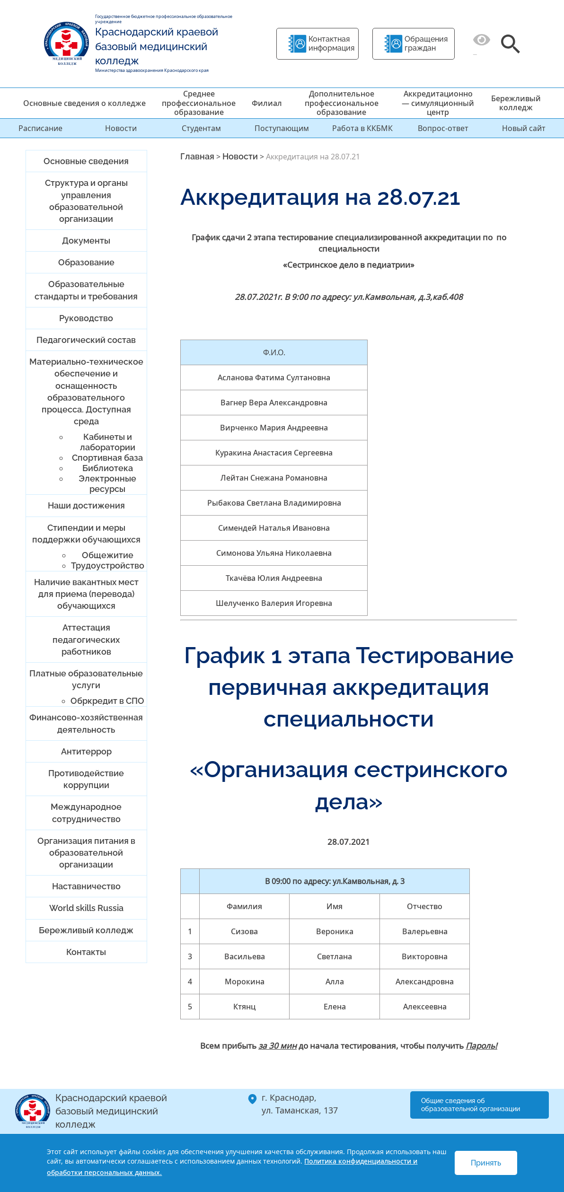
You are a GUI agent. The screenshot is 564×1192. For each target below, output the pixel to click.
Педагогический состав (86, 340)
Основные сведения (86, 161)
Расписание (40, 128)
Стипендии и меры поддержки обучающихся (86, 533)
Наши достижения (86, 505)
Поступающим (282, 128)
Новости (121, 128)
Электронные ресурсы (107, 483)
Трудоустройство (107, 565)
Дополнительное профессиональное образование (342, 102)
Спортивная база (107, 458)
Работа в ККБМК (362, 128)
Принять (486, 1162)
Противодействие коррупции (86, 779)
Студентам (201, 128)
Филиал (267, 103)
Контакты (86, 952)
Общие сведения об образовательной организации (470, 1105)
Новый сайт (524, 128)
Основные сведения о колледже (84, 103)
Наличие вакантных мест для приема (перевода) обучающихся (86, 594)
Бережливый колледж (516, 103)
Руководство (86, 318)
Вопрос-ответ (443, 128)
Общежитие (107, 555)
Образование (86, 262)
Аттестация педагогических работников (86, 639)
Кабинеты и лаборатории (107, 442)
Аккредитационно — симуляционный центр (438, 102)
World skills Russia (86, 908)
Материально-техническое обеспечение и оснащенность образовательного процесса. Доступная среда (86, 391)
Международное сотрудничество (86, 813)
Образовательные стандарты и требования (86, 290)
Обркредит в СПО (107, 701)
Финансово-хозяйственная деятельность (86, 723)
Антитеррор (86, 751)
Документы (86, 240)
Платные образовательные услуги (86, 679)
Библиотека (107, 468)
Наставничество (86, 886)
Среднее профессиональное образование (199, 102)
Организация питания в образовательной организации (86, 852)
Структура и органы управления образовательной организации (86, 201)
